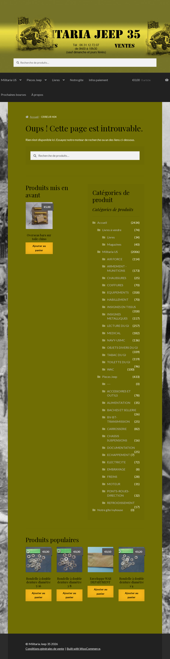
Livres (56, 80)
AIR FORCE (114, 259)
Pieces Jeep (34, 80)
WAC (110, 369)
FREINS (112, 476)
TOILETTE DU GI (118, 362)
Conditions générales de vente (45, 648)
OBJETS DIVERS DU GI (122, 347)
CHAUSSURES (116, 278)
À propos (37, 94)
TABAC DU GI (116, 355)
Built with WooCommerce (83, 648)
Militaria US (110, 251)
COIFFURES (115, 285)
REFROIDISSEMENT (121, 503)
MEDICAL (114, 333)
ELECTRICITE (116, 462)
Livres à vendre (111, 230)
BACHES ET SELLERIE (121, 410)
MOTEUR (113, 484)
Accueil (34, 116)
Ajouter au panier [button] (39, 248)
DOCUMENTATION (121, 447)
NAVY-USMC (116, 340)
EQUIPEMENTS (118, 292)
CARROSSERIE (117, 429)
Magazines (114, 244)
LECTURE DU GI (118, 325)
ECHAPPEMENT (118, 455)
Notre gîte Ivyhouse (110, 510)
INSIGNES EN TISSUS (121, 307)
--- (108, 384)
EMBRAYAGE (116, 469)
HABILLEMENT (117, 299)
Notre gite (76, 80)
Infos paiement (98, 80)
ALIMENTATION (118, 402)
